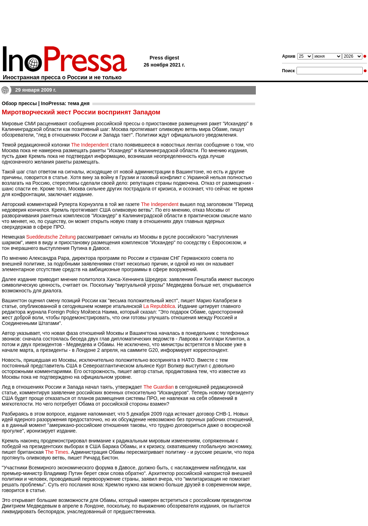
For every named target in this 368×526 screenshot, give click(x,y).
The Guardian (158, 387)
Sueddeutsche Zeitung (51, 237)
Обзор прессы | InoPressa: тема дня (46, 103)
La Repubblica (159, 306)
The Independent (90, 145)
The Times (56, 452)
